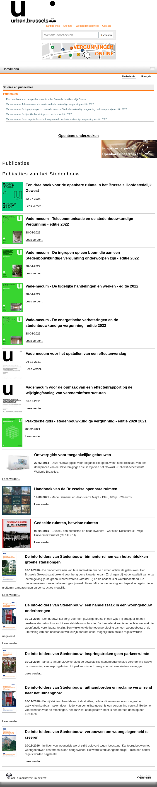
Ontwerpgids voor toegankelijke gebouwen (72, 455)
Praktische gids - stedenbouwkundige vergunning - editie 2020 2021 (86, 421)
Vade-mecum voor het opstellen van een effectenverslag (76, 353)
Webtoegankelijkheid (87, 25)
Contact (106, 25)
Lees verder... (34, 206)
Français (146, 76)
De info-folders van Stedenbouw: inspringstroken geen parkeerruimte (87, 654)
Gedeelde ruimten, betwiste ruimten (66, 523)
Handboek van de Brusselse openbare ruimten (75, 489)
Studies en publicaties (18, 87)
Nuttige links (53, 25)
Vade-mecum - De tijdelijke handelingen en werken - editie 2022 (82, 286)
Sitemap (67, 25)
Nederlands (128, 76)
